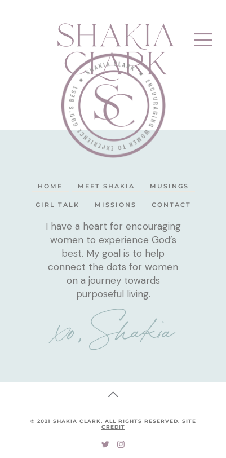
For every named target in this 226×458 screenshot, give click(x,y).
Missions (115, 205)
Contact (171, 205)
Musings (169, 186)
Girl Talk (57, 205)
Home (50, 186)
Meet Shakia (106, 186)
